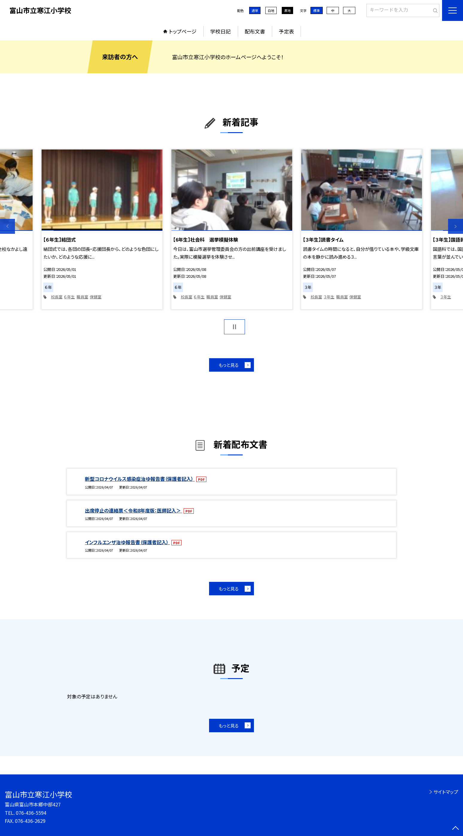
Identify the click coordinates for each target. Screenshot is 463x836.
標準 (316, 10)
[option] (102, 229)
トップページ (183, 31)
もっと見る (229, 365)
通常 (255, 10)
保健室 (95, 297)
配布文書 (255, 31)
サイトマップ (445, 791)
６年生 (69, 297)
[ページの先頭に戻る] (455, 828)
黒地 (287, 10)
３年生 (329, 297)
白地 (271, 10)
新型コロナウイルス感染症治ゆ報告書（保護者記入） (140, 478)
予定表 (286, 31)
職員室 (82, 297)
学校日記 (220, 31)
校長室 (57, 297)
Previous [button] (7, 226)
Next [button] (455, 226)
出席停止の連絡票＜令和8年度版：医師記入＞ (133, 510)
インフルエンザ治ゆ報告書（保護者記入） (127, 542)
